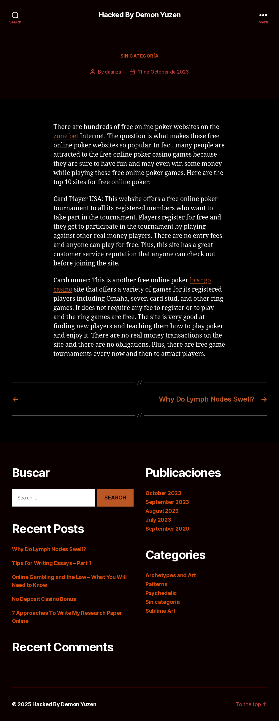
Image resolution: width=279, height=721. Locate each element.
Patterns (156, 584)
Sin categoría (139, 56)
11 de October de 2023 (163, 72)
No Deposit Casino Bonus (44, 599)
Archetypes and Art (170, 575)
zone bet (65, 136)
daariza (113, 72)
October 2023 (163, 493)
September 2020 (167, 529)
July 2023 (158, 520)
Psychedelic (161, 593)
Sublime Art (160, 611)
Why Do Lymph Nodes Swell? (49, 549)
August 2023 (162, 511)
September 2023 (167, 502)
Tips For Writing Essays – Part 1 (51, 563)
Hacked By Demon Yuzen (139, 14)
